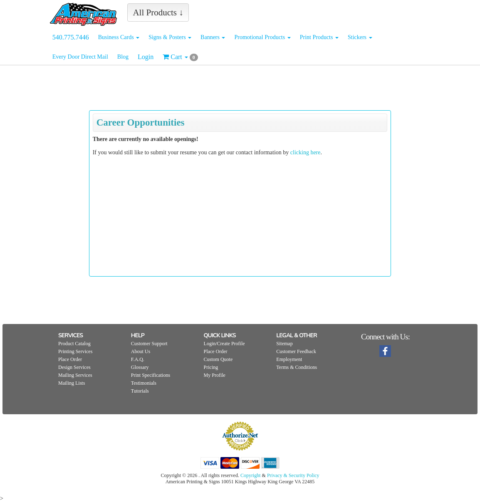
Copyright (250, 475)
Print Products (319, 37)
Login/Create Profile (224, 343)
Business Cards (118, 37)
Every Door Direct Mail (80, 57)
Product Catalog (74, 343)
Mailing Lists (71, 383)
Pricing (211, 367)
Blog (123, 57)
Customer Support (149, 343)
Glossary (140, 367)
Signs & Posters (169, 37)
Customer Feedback (296, 351)
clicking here (305, 152)
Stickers (360, 37)
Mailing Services (75, 375)
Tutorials (140, 391)
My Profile (214, 375)
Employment (289, 359)
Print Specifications (150, 375)
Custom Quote (218, 359)
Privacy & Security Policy (293, 475)
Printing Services (75, 351)
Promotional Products (262, 37)
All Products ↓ (158, 12)
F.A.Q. (137, 359)
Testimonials (143, 383)
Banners (212, 37)
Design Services (74, 367)
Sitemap (284, 343)
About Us (140, 351)
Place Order (70, 359)
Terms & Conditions (296, 367)
